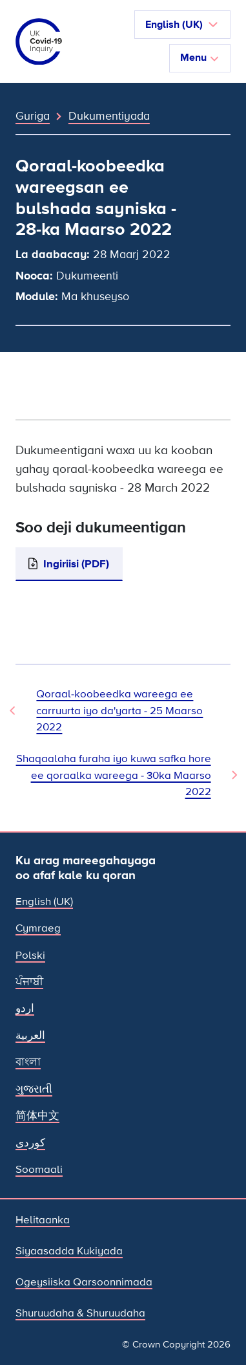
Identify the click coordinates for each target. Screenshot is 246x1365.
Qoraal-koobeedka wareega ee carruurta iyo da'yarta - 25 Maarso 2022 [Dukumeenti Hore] (119, 710)
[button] (182, 24)
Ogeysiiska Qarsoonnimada (83, 1282)
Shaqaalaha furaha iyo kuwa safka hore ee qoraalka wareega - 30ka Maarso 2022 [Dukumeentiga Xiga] (113, 775)
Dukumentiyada (109, 116)
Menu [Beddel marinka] (200, 57)
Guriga (32, 116)
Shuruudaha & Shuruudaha (80, 1313)
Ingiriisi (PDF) (76, 564)
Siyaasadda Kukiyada (69, 1251)
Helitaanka (42, 1220)
